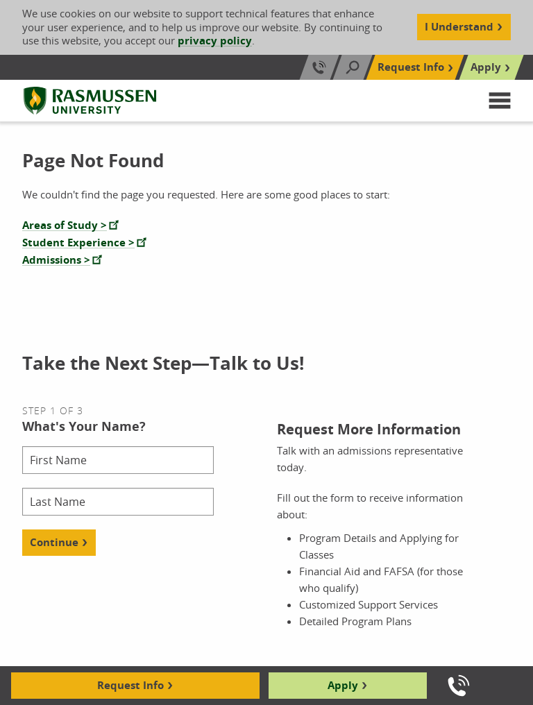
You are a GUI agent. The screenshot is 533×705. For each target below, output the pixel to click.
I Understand (459, 26)
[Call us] (458, 685)
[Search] (352, 67)
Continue (54, 542)
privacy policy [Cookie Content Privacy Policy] (215, 40)
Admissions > (56, 260)
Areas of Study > (64, 225)
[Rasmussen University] (90, 100)
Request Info (130, 685)
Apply (343, 685)
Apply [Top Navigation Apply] (486, 67)
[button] (500, 101)
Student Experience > (78, 242)
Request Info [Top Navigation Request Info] (411, 67)
